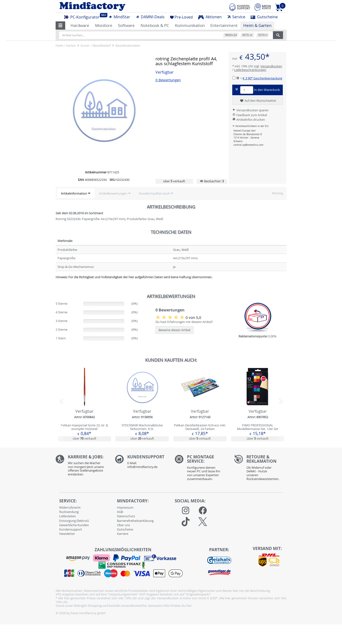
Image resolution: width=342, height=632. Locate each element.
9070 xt (247, 35)
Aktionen (210, 16)
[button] (60, 25)
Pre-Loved (181, 17)
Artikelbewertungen (113, 193)
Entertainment (224, 25)
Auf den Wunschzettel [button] (257, 100)
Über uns (123, 525)
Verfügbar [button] (164, 72)
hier (189, 605)
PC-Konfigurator (83, 16)
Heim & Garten (257, 25)
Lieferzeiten (67, 516)
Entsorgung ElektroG (74, 520)
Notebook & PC (155, 25)
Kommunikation (190, 25)
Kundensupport (70, 529)
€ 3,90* (262, 78)
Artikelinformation (74, 193)
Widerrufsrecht (70, 507)
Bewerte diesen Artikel (174, 330)
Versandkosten (271, 66)
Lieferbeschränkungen (250, 70)
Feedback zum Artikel (249, 115)
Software (126, 25)
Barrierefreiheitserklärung (135, 520)
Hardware (80, 25)
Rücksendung (69, 512)
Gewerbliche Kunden (74, 525)
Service (236, 16)
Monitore (103, 25)
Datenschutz (126, 516)
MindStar (119, 16)
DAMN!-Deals (150, 16)
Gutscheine (264, 16)
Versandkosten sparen (250, 110)
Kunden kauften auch (154, 193)
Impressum (125, 507)
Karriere (122, 533)
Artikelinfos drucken (248, 119)
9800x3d (231, 35)
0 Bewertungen (168, 80)
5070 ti (262, 35)
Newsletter (67, 533)
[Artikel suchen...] (166, 35)
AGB (120, 512)
